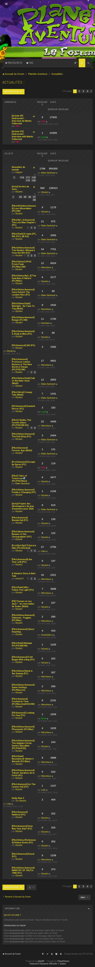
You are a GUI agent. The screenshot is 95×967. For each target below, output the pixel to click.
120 (33, 180)
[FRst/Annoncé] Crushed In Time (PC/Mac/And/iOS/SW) (23, 701)
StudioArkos (47, 635)
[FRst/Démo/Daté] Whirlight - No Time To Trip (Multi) (23, 306)
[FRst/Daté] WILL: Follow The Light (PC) (23, 588)
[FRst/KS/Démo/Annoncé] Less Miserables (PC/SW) (24, 208)
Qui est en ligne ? (12, 915)
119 (28, 180)
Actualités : (13, 82)
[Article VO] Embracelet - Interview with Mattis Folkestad (22, 135)
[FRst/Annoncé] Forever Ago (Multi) (22, 449)
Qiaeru (63, 963)
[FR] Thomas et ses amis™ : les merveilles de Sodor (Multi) (23, 604)
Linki (43, 790)
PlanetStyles (63, 961)
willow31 (19, 578)
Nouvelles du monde (18, 168)
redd (43, 137)
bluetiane (45, 323)
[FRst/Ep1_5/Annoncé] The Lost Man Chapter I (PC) (24, 222)
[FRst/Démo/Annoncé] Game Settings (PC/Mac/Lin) (23, 687)
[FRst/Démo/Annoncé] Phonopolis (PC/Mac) (23, 728)
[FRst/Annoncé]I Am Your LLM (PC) (22, 560)
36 (29, 197)
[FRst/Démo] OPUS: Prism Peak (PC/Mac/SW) (22, 264)
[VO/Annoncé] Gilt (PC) (23, 345)
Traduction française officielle (43, 963)
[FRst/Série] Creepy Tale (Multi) (22, 393)
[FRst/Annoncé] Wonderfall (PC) (20, 519)
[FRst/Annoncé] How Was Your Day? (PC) (22, 827)
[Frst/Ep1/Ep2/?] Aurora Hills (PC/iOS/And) (24, 546)
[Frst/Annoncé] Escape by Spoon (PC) (23, 463)
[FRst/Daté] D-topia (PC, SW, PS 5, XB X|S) (24, 235)
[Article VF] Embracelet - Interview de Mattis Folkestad (22, 120)
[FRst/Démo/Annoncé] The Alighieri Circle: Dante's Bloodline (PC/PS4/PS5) (23, 744)
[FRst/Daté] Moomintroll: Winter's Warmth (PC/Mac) (23, 759)
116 (22, 177)
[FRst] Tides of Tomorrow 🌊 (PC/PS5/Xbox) (19, 478)
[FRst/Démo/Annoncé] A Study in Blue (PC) (23, 332)
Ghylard (18, 191)
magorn (18, 172)
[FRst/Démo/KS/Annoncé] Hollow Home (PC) (24, 841)
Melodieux (46, 267)
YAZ (17, 126)
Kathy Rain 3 (18, 798)
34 (20, 197)
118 (33, 177)
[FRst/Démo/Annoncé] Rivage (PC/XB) (23, 318)
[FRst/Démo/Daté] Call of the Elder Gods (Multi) (23, 381)
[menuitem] (29, 63)
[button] (91, 91)
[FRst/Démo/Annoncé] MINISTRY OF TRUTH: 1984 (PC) (23, 870)
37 (34, 197)
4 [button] (87, 91)
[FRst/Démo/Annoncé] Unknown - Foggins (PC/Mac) (23, 618)
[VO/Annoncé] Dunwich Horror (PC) (23, 407)
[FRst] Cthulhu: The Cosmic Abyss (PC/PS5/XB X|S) (21, 422)
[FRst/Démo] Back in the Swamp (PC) (22, 672)
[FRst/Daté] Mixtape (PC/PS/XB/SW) (22, 644)
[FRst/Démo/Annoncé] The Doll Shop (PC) (23, 435)
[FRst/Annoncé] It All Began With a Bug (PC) (23, 658)
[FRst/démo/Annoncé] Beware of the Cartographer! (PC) (23, 534)
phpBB (41, 961)
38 (34, 200)
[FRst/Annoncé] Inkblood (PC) (20, 813)
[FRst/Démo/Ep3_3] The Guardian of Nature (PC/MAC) (24, 278)
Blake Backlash (48, 172)
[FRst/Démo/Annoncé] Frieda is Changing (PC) (24, 491)
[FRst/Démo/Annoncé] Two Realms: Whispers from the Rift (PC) (23, 250)
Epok (43, 718)
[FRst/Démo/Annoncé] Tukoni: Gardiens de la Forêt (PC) (23, 773)
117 (28, 177)
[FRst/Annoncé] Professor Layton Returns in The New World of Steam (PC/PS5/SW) (22, 364)
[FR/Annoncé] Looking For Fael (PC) (23, 714)
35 (25, 197)
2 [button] (79, 91)
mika (43, 551)
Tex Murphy (20, 800)
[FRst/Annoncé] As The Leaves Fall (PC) (23, 785)
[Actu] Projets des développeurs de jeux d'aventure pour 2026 (23, 506)
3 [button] (83, 91)
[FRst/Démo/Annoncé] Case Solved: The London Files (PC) (23, 292)
